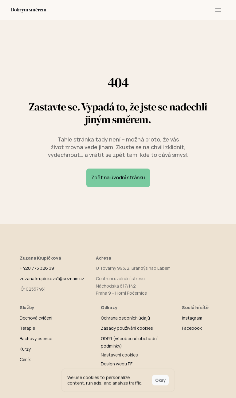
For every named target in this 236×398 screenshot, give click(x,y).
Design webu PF (116, 364)
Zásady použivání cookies (127, 328)
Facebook (192, 328)
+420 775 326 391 (38, 268)
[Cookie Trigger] (119, 355)
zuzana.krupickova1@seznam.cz (52, 278)
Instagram (192, 318)
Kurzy (25, 349)
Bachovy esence (36, 338)
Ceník (25, 359)
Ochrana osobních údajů (125, 318)
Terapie (27, 328)
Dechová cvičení (36, 318)
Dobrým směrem (28, 9)
